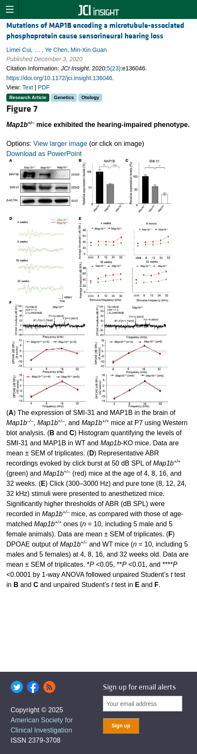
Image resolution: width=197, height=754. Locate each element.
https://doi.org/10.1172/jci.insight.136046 (59, 78)
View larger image (60, 143)
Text (27, 87)
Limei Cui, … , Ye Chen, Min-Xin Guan (56, 49)
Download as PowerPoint (44, 153)
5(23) (114, 68)
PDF (44, 87)
